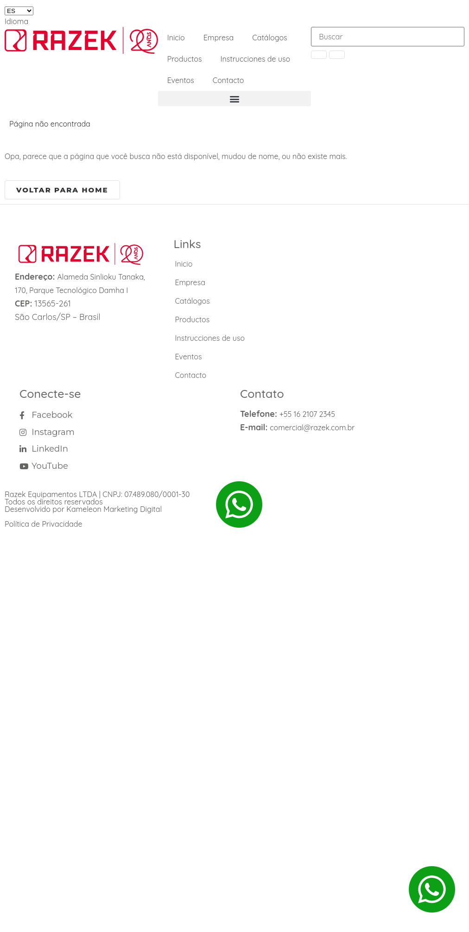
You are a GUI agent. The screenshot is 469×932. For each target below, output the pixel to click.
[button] (234, 98)
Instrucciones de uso (256, 59)
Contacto (228, 80)
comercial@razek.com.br (312, 427)
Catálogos (269, 37)
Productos (184, 59)
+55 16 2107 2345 (307, 414)
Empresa (218, 37)
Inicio (176, 37)
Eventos (180, 80)
